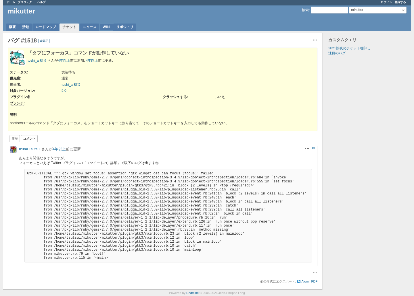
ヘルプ (41, 2)
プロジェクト (26, 2)
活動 (25, 27)
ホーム (11, 2)
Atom (304, 281)
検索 (305, 10)
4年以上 (64, 61)
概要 (12, 27)
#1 (313, 148)
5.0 (64, 91)
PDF (314, 281)
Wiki (106, 27)
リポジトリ (124, 27)
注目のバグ (337, 53)
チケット (69, 27)
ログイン (386, 2)
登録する (400, 2)
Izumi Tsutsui (30, 149)
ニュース (89, 27)
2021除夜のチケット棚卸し (349, 48)
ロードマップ (45, 27)
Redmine (192, 293)
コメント (29, 138)
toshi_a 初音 (37, 61)
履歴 (15, 138)
